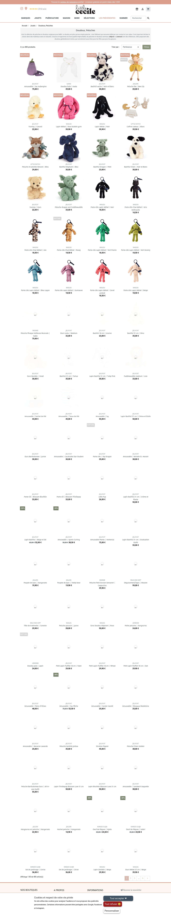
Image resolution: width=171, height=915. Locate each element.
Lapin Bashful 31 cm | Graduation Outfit (135, 539)
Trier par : (115, 47)
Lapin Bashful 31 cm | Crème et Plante (135, 497)
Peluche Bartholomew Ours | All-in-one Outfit (35, 786)
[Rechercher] (138, 18)
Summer (123, 18)
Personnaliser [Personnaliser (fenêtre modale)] (112, 910)
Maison (66, 18)
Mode (76, 18)
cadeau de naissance (69, 2)
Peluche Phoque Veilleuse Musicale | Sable (35, 333)
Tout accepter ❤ (118, 898)
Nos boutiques (28, 890)
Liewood (119, 36)
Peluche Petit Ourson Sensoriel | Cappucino (102, 582)
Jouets (37, 18)
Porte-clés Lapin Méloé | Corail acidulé (102, 290)
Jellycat (111, 36)
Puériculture (52, 18)
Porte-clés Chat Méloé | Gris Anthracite (136, 207)
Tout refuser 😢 (113, 904)
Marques (25, 18)
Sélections (89, 18)
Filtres (146, 47)
